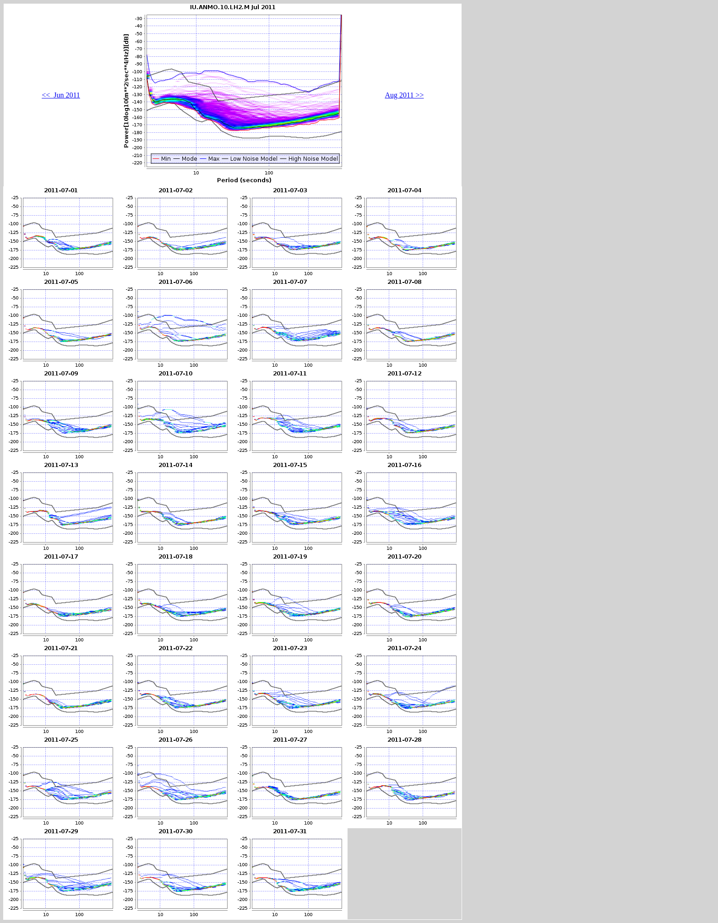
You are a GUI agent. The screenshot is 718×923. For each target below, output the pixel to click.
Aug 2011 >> (404, 95)
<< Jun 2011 (61, 95)
